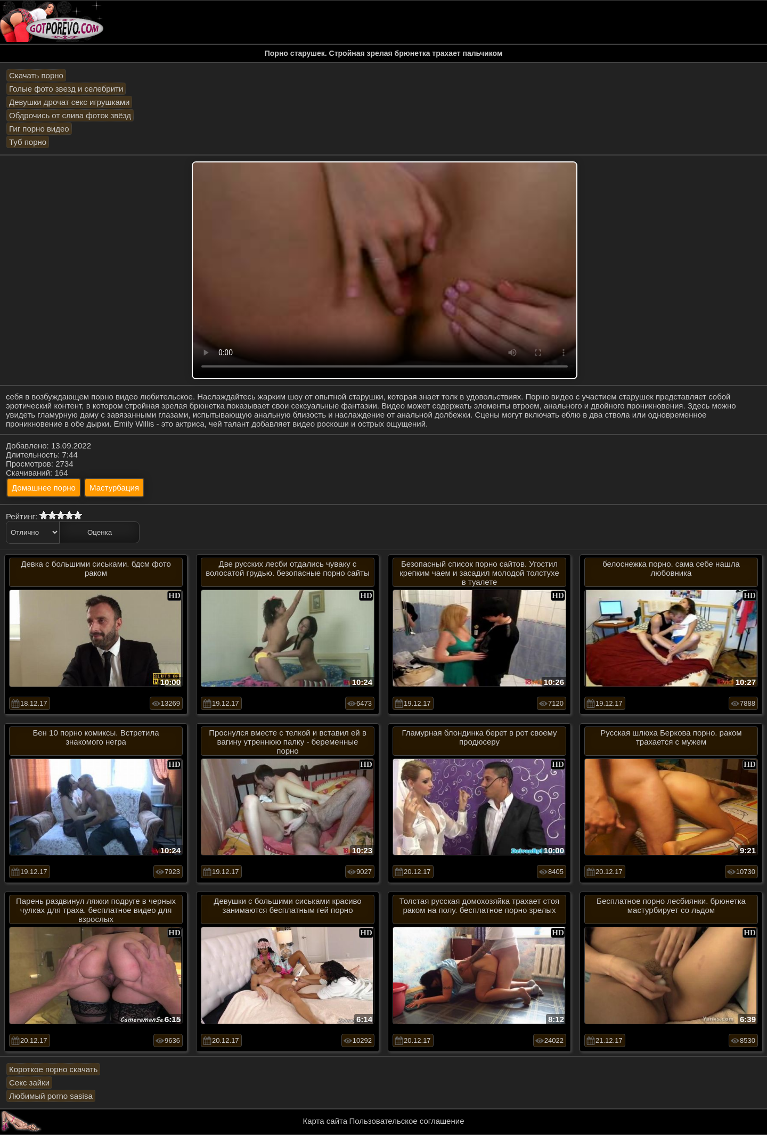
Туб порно (27, 141)
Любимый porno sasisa (51, 1095)
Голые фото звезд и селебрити (66, 88)
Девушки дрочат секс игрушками (69, 102)
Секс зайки (29, 1082)
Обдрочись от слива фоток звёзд (70, 115)
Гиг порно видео (39, 128)
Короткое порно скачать (53, 1069)
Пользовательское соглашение (406, 1120)
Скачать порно (36, 75)
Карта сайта (325, 1120)
